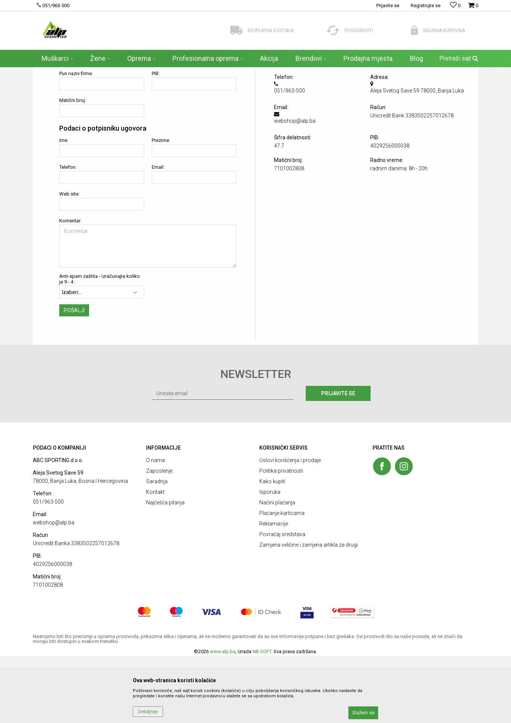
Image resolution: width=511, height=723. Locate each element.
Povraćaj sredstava (282, 601)
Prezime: (161, 207)
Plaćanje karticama (282, 580)
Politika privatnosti (281, 538)
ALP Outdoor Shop (51, 72)
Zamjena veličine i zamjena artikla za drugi (308, 612)
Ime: (63, 207)
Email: (158, 234)
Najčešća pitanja (165, 570)
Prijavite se (338, 461)
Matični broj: (72, 167)
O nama (155, 527)
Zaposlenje (159, 538)
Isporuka (269, 559)
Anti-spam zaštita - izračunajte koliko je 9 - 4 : (99, 346)
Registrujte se (425, 5)
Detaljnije (148, 711)
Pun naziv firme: (76, 140)
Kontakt (155, 559)
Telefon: (68, 234)
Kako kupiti (272, 549)
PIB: (156, 140)
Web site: (69, 261)
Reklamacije (273, 591)
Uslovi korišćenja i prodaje (290, 527)
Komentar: (70, 288)
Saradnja (157, 549)
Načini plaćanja (277, 570)
